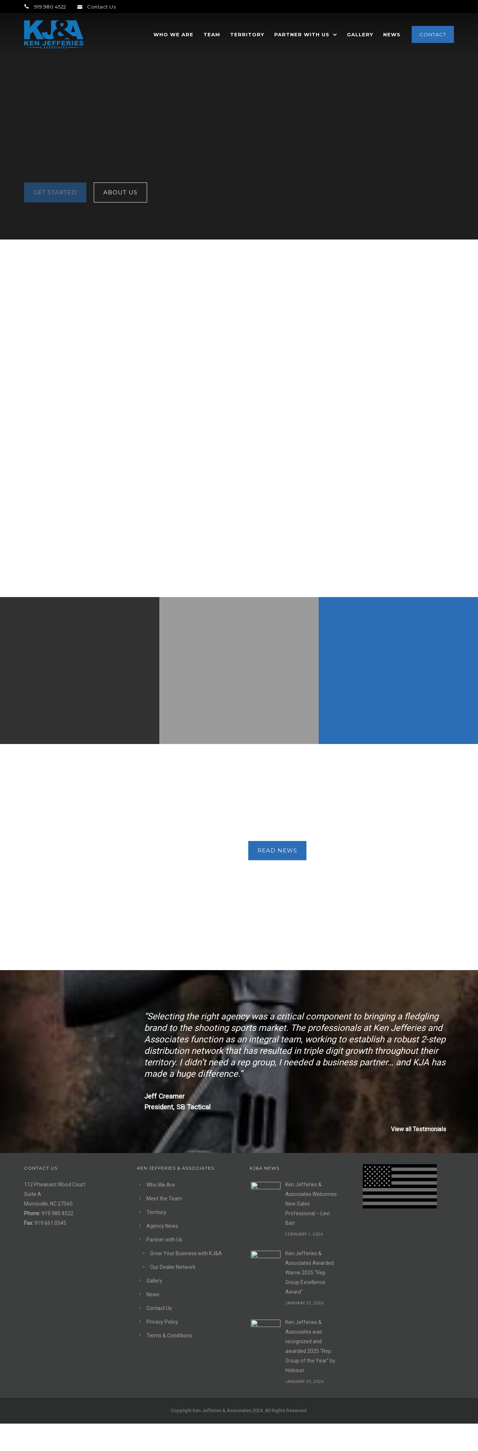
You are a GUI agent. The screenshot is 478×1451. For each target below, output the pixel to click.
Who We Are (173, 34)
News (392, 34)
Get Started (55, 797)
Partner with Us (301, 34)
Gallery (360, 34)
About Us (120, 797)
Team (211, 34)
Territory (247, 34)
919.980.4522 (45, 7)
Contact (432, 34)
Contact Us (96, 7)
